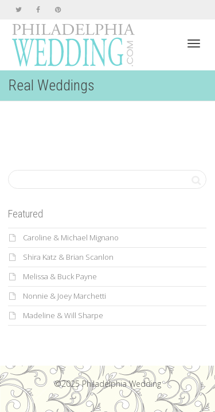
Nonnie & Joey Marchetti (64, 296)
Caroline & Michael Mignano (71, 237)
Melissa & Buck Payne (60, 276)
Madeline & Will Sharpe (63, 315)
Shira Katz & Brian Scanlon (68, 257)
